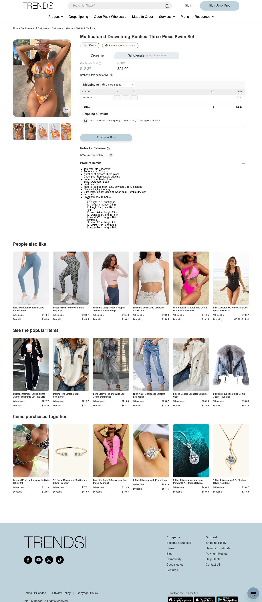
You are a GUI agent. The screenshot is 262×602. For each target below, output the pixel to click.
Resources (202, 17)
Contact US (213, 564)
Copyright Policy (87, 593)
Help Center (213, 559)
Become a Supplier (178, 543)
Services (165, 17)
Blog (169, 554)
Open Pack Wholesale (110, 17)
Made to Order (142, 17)
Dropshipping (78, 17)
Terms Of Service (35, 593)
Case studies (174, 564)
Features (172, 570)
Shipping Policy (216, 543)
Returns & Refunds (218, 548)
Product (54, 17)
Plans (185, 17)
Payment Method (217, 554)
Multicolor (87, 98)
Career (170, 548)
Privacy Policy (61, 593)
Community (173, 559)
